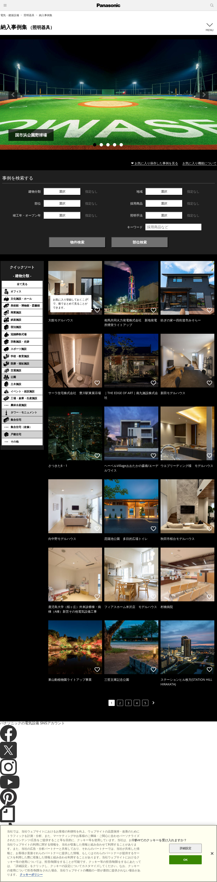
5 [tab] (122, 145)
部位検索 (140, 242)
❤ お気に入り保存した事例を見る (154, 163)
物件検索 (77, 242)
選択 (62, 191)
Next (204, 94)
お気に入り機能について (199, 163)
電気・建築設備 (9, 15)
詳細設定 (186, 855)
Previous (12, 94)
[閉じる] (212, 861)
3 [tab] (108, 145)
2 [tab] (102, 145)
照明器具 (29, 15)
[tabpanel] (108, 94)
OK (185, 867)
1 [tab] (95, 145)
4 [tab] (115, 145)
